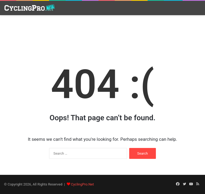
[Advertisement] (102, 33)
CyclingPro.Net (82, 184)
